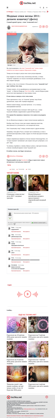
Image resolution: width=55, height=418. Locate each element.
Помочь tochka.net (20, 12)
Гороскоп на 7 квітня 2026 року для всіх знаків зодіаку (38, 362)
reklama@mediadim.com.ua (29, 409)
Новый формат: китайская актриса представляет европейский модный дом (37, 198)
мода (13, 169)
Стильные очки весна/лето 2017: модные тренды (15, 196)
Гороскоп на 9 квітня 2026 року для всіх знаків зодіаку (38, 337)
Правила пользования (11, 415)
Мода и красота (12, 34)
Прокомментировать (16, 231)
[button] (43, 7)
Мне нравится (26, 231)
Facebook (24, 160)
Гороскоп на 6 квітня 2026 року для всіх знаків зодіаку (38, 386)
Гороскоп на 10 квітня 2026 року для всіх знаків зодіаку (17, 337)
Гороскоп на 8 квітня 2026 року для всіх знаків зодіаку (17, 362)
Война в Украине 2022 (34, 12)
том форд (21, 169)
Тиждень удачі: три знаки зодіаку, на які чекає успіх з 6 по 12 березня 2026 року (15, 387)
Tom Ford (28, 91)
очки (29, 169)
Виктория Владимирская (19, 26)
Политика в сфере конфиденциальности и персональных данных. (30, 415)
